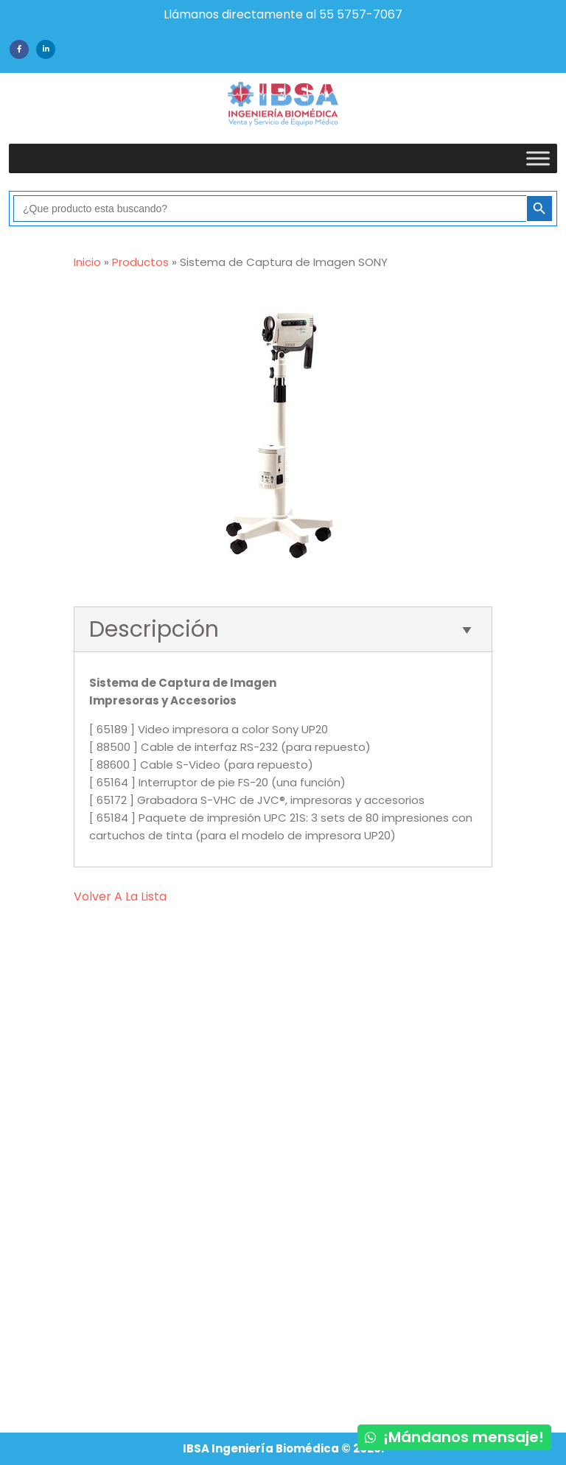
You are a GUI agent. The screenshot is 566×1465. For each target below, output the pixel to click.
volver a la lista (120, 896)
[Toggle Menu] (538, 158)
